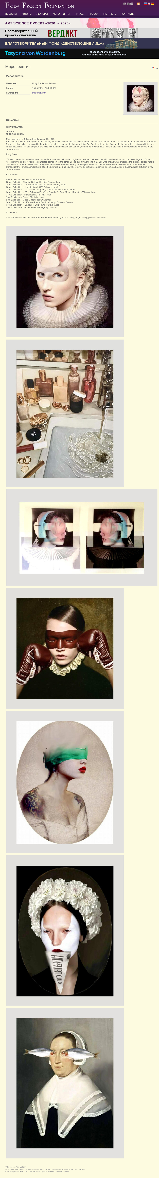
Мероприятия (39, 92)
